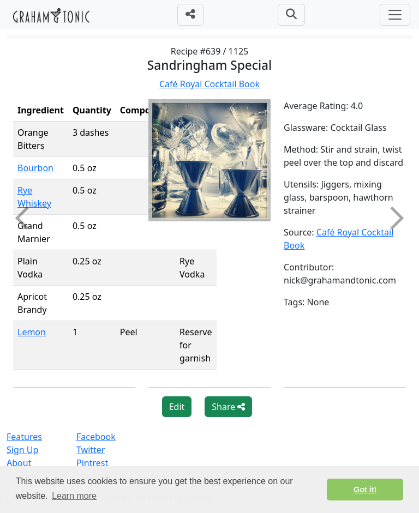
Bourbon (35, 168)
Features (24, 437)
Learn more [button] (74, 495)
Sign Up (22, 450)
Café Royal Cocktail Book (209, 84)
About (19, 463)
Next (392, 218)
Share (228, 407)
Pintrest (92, 463)
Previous (26, 218)
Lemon (31, 332)
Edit (177, 407)
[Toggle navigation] (395, 15)
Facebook (96, 437)
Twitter (90, 450)
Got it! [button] (365, 489)
